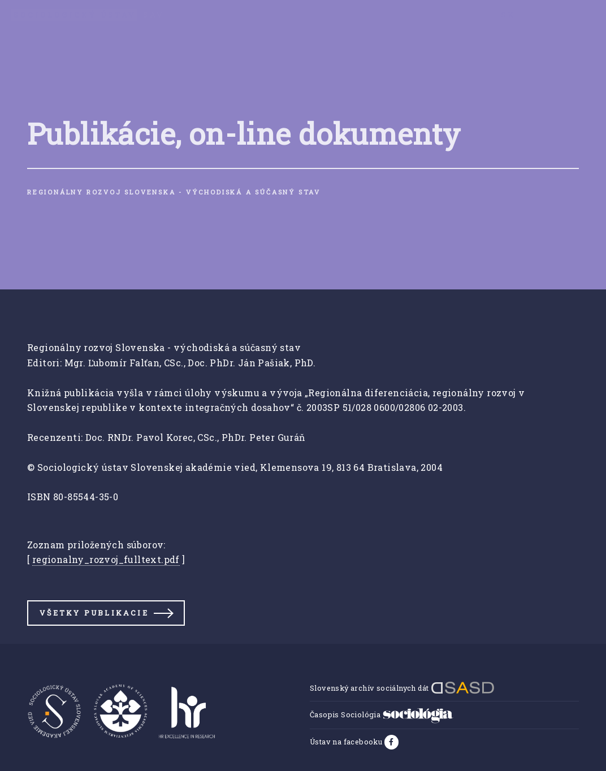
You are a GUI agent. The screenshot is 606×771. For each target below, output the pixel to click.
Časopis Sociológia (381, 714)
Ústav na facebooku (347, 741)
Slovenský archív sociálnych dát (402, 687)
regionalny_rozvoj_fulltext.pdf (106, 559)
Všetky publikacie (94, 612)
